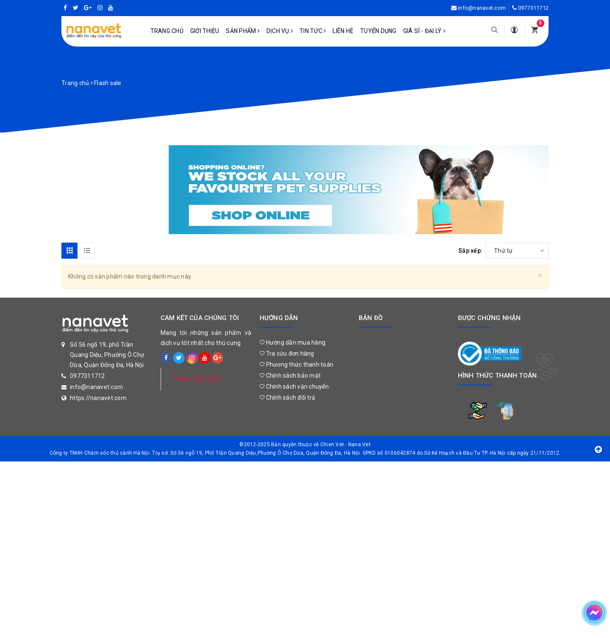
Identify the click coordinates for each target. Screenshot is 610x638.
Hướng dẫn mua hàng (292, 342)
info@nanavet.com (482, 8)
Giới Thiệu (204, 31)
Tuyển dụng (378, 31)
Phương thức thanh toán (296, 364)
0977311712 (533, 8)
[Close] (540, 275)
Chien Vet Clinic (198, 379)
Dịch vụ (279, 31)
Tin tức (312, 31)
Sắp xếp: (470, 250)
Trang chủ (166, 31)
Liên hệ (343, 31)
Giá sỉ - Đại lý (424, 31)
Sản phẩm (243, 31)
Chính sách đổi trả (287, 397)
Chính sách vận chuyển (294, 386)
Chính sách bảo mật (290, 375)
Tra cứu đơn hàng (287, 353)
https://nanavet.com (98, 398)
